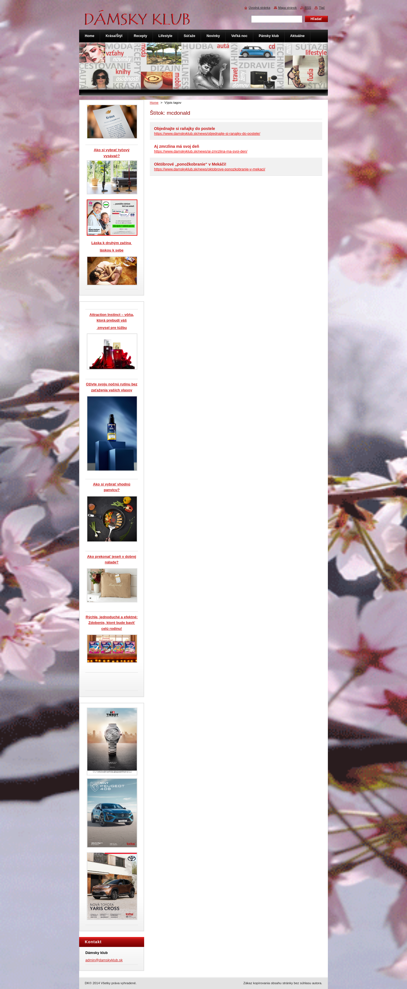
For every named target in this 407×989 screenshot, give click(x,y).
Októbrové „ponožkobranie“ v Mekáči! (190, 164)
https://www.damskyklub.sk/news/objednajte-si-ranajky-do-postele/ (207, 133)
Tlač (322, 7)
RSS (308, 7)
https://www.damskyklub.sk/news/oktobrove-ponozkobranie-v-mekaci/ (209, 169)
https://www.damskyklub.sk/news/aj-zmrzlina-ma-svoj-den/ (200, 151)
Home (154, 102)
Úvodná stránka (259, 7)
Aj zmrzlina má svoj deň (176, 146)
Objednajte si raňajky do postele (184, 128)
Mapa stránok (287, 7)
